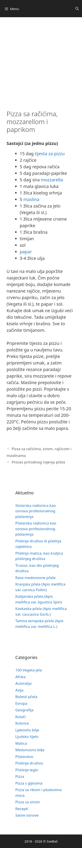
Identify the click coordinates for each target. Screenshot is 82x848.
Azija (19, 690)
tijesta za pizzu (50, 154)
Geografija (24, 709)
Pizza (19, 776)
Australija (23, 683)
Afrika (20, 676)
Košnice (22, 723)
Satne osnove (27, 815)
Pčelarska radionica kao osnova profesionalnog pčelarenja (35, 529)
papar (26, 252)
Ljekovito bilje (27, 729)
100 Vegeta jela (28, 670)
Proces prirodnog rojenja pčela (38, 462)
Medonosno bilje (29, 749)
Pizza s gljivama (28, 783)
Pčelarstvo (24, 756)
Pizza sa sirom (27, 801)
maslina (31, 199)
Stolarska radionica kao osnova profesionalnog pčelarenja (35, 511)
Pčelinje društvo (29, 763)
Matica (21, 743)
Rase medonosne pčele (35, 577)
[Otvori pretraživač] (77, 8)
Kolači (20, 716)
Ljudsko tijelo (26, 736)
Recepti (21, 808)
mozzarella (52, 180)
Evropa (21, 703)
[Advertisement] (41, 60)
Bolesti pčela (26, 696)
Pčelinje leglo (26, 769)
